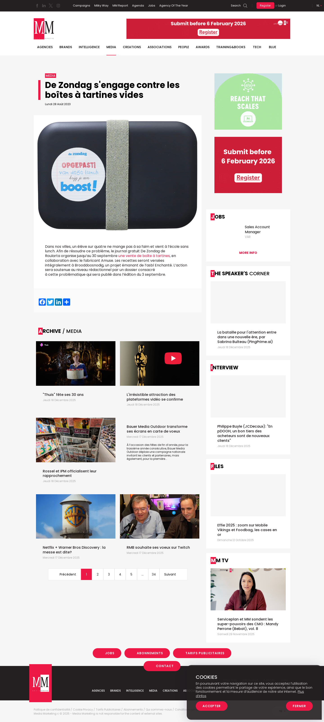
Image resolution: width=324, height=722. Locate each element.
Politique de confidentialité (52, 709)
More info (248, 252)
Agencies (45, 47)
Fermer (299, 706)
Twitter (50, 5)
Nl (318, 5)
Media (111, 47)
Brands (65, 47)
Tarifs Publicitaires (205, 653)
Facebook (37, 5)
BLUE (272, 47)
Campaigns (81, 5)
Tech (257, 47)
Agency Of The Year (173, 5)
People (183, 47)
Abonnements (150, 653)
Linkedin (43, 5)
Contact (165, 666)
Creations (132, 47)
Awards (202, 47)
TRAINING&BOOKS (230, 47)
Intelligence (89, 47)
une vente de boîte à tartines (144, 255)
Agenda (138, 5)
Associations (159, 47)
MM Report (120, 5)
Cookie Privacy (83, 709)
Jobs (151, 5)
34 (154, 574)
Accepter (211, 706)
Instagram (58, 5)
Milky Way (101, 5)
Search (236, 5)
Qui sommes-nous (159, 709)
